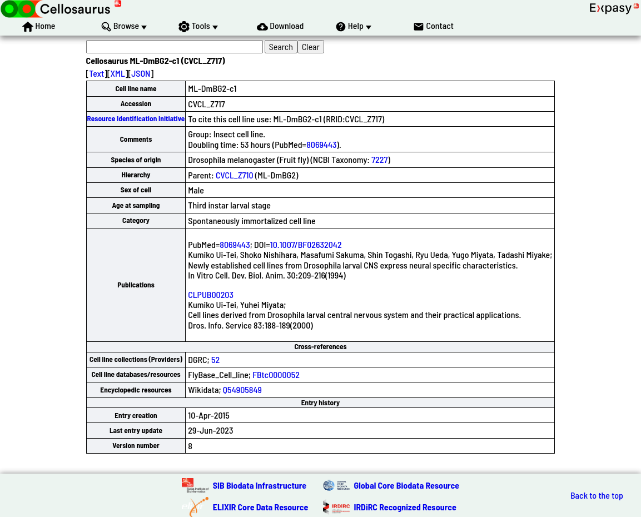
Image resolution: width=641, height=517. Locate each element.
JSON (140, 73)
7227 (379, 159)
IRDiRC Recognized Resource (405, 506)
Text (96, 73)
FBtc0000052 (276, 374)
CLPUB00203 (210, 294)
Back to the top (596, 495)
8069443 (321, 144)
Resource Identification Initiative (136, 118)
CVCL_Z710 (235, 175)
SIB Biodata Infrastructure (259, 485)
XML (118, 73)
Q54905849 (242, 389)
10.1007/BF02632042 (306, 244)
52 (215, 359)
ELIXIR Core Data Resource (261, 506)
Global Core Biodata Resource (407, 485)
